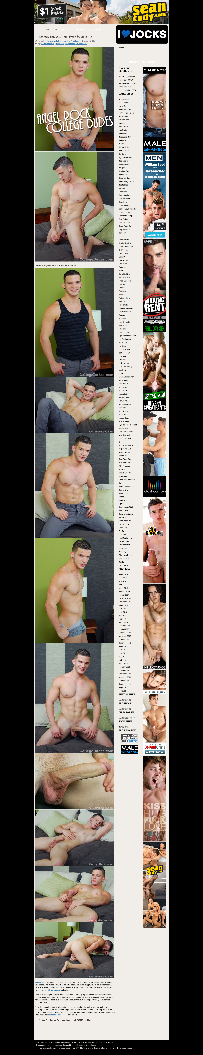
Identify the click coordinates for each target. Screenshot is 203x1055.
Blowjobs (122, 168)
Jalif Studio (123, 356)
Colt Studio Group (125, 216)
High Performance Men (127, 336)
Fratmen (122, 295)
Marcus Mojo (124, 387)
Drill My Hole (123, 250)
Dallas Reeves (124, 223)
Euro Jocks (123, 264)
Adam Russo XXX (125, 110)
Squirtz (121, 504)
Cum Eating (123, 219)
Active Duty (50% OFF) (127, 80)
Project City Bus (125, 449)
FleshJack (122, 284)
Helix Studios (124, 332)
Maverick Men (124, 397)
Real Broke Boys (125, 463)
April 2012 (122, 660)
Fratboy (122, 288)
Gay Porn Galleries (126, 308)
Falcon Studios (124, 277)
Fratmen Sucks (124, 298)
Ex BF (121, 271)
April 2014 (122, 585)
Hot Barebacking (125, 339)
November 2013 (125, 602)
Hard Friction (124, 325)
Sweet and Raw (125, 521)
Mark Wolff (123, 391)
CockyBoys (123, 202)
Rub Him (122, 469)
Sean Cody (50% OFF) (127, 87)
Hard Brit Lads (124, 322)
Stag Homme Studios (127, 507)
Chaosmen (123, 192)
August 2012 (123, 646)
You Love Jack (124, 565)
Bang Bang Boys (125, 137)
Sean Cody (123, 476)
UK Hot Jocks (124, 541)
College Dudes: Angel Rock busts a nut (65, 36)
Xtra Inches (123, 562)
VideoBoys (123, 552)
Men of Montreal (125, 404)
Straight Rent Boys (126, 514)
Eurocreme (123, 267)
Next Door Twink (125, 439)
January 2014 (124, 595)
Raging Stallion (124, 452)
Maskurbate (123, 394)
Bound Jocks (124, 175)
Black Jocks (123, 161)
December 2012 (125, 633)
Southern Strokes (125, 487)
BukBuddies (123, 185)
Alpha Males (123, 116)
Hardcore (122, 329)
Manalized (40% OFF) (127, 77)
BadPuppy (123, 134)
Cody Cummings (125, 206)
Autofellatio (123, 130)
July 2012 (122, 650)
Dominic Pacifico (125, 243)
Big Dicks (122, 154)
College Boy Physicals (127, 209)
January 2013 (124, 629)
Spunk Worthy (124, 500)
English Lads (124, 260)
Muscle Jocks (124, 421)
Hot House (123, 343)
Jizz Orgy (122, 360)
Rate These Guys (125, 459)
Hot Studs (122, 346)
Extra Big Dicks (124, 274)
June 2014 (123, 578)
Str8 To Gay (123, 511)
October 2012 (124, 640)
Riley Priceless (124, 466)
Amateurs (122, 123)
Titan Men (122, 535)
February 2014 (124, 592)
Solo (68, 41)
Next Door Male (125, 435)
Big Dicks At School (126, 158)
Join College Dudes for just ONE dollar (65, 1020)
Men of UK (123, 408)
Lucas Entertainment (126, 377)
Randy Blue (123, 456)
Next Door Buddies (126, 432)
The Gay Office (124, 524)
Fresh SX (122, 301)
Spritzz (121, 497)
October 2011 (124, 681)
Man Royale (123, 384)
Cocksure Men (124, 199)
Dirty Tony (122, 233)
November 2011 (125, 677)
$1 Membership (50, 41)
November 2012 (125, 636)
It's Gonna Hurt (124, 353)
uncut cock (83, 44)
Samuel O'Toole (125, 473)
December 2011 (125, 674)
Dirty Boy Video (124, 230)
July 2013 (122, 609)
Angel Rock (60, 44)
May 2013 (122, 616)
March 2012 (123, 664)
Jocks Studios (124, 363)
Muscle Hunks (124, 418)
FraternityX (123, 291)
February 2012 (124, 667)
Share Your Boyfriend (127, 480)
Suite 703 (122, 517)
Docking (122, 236)
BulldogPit (122, 188)
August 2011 (123, 688)
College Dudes (61, 41)
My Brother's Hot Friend (128, 425)
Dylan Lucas (123, 254)
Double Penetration (126, 247)
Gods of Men (124, 319)
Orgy (120, 442)
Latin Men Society (125, 367)
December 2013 (125, 598)
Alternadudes (124, 120)
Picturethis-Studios (126, 445)
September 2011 (125, 684)
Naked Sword (124, 428)
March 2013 (123, 622)
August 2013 (123, 605)
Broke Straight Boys (126, 182)
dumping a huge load (59, 1015)
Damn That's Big (125, 226)
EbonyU (122, 257)
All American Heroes (126, 113)
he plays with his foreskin (49, 990)
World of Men (124, 559)
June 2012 (123, 653)
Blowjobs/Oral (124, 171)
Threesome (123, 528)
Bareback (122, 140)
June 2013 (123, 612)
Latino (121, 373)
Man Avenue (123, 380)
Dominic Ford (124, 240)
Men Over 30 (124, 411)
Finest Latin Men (125, 281)
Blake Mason (124, 164)
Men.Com (122, 415)
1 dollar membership (48, 44)
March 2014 (123, 588)
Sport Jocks (123, 493)
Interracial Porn (124, 349)
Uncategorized (124, 545)
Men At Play (123, 401)
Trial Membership (125, 538)
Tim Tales (122, 531)
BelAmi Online (124, 147)
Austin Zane (123, 127)
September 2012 (125, 643)
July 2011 (122, 691)
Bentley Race (124, 151)
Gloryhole (122, 315)
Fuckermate (123, 305)
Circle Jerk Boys (125, 195)
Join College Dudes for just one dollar (55, 265)
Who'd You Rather (125, 555)
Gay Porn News (125, 312)
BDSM (121, 144)
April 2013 (122, 619)
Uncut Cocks (75, 41)
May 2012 (122, 657)
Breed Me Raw (124, 178)
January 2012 (124, 670)
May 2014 (122, 581)
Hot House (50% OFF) (127, 90)
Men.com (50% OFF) (127, 83)
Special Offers (124, 490)
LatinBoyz (122, 370)
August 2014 (123, 574)
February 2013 (124, 626)
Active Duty (123, 106)
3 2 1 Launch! (124, 103)
